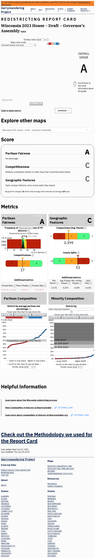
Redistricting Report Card (60, 466)
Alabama (5, 496)
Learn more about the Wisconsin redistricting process (31, 400)
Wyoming (52, 556)
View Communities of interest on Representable (28, 407)
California (6, 506)
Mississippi (6, 553)
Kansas (4, 533)
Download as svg (39, 315)
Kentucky (5, 536)
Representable (7, 473)
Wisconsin (52, 553)
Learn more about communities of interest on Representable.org (36, 415)
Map (40, 10)
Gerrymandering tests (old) (60, 474)
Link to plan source (11, 110)
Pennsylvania (54, 526)
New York (52, 511)
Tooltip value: (30, 39)
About (4, 485)
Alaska (4, 499)
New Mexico (53, 509)
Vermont (51, 543)
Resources (52, 484)
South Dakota (54, 533)
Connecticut (7, 511)
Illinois (4, 526)
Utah (50, 541)
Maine (3, 541)
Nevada (51, 501)
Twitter (5, 475)
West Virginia (54, 551)
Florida (4, 516)
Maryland (5, 543)
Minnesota (6, 551)
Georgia (5, 519)
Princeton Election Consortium (15, 470)
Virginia (51, 546)
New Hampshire (54, 504)
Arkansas (5, 504)
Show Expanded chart (23, 315)
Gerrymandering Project (12, 10)
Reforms (51, 471)
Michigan (5, 548)
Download (63, 110)
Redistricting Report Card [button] (39, 19)
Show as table (7, 315)
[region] (36, 74)
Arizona (4, 501)
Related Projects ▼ (85, 10)
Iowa (3, 531)
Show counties (36, 104)
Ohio (50, 519)
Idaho (3, 524)
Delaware (5, 514)
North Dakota (54, 516)
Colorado (5, 509)
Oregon (51, 524)
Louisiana (5, 538)
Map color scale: (18, 42)
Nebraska (52, 499)
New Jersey (52, 506)
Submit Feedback (71, 10)
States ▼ (60, 10)
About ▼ (33, 10)
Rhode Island (53, 528)
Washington (53, 548)
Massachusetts (8, 546)
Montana (52, 496)
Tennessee (52, 536)
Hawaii (4, 521)
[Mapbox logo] (7, 100)
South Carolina (55, 531)
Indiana (4, 528)
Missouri (5, 556)
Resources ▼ (49, 10)
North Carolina (55, 514)
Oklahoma (52, 521)
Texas (50, 538)
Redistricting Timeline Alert (61, 469)
